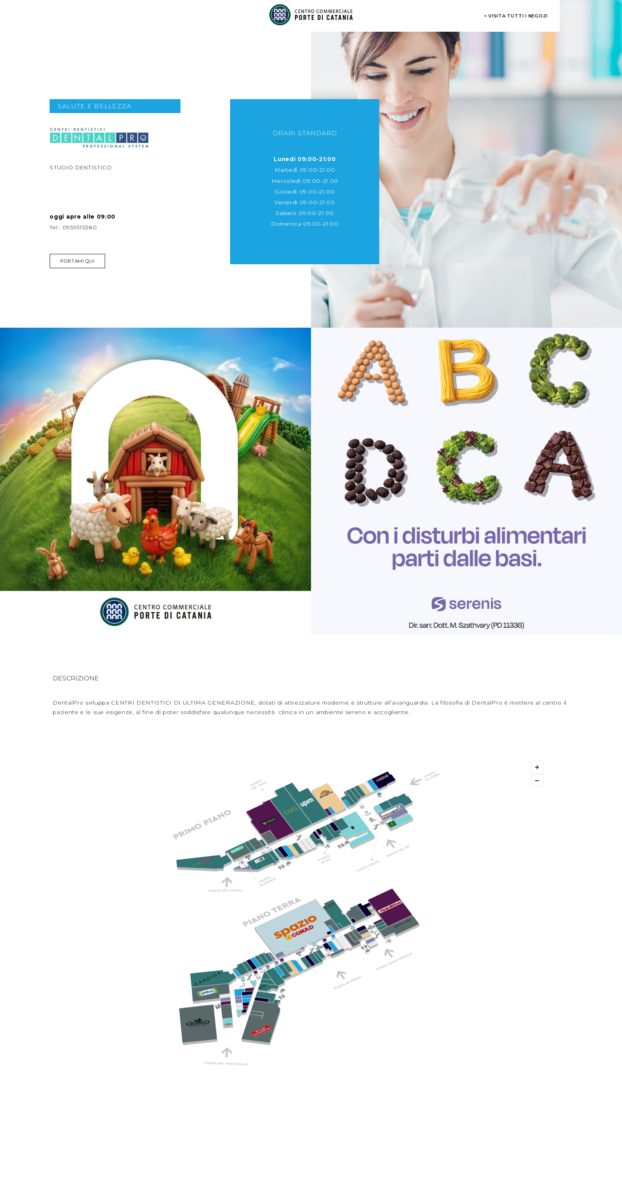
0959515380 (80, 227)
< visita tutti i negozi (516, 16)
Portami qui (77, 261)
